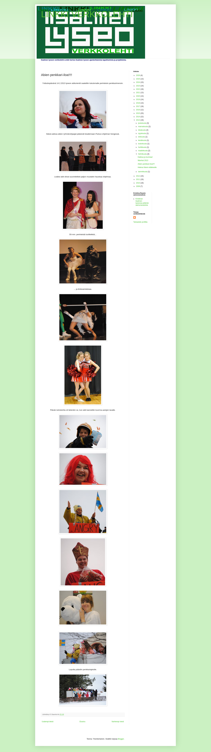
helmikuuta (142, 154)
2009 (138, 186)
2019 (138, 99)
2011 (138, 179)
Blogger (121, 739)
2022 (138, 89)
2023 (138, 86)
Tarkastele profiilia (140, 222)
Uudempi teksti (47, 722)
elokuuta (141, 137)
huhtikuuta (142, 147)
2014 (138, 117)
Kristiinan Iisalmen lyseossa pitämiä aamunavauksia (142, 202)
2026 (138, 75)
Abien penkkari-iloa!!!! (146, 164)
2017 (138, 106)
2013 (138, 120)
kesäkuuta (142, 140)
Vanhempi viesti (118, 722)
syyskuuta (142, 133)
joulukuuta (142, 123)
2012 (138, 176)
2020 (138, 96)
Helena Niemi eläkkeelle (147, 167)
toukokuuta (142, 144)
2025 (138, 79)
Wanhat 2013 (143, 160)
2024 (138, 82)
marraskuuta (143, 126)
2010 (138, 183)
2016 (138, 110)
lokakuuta (142, 130)
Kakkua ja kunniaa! (145, 157)
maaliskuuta (143, 151)
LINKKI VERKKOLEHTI (87, 14)
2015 (138, 113)
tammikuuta (143, 172)
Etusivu (82, 722)
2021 (138, 93)
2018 (138, 103)
